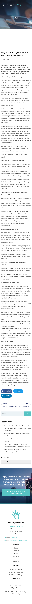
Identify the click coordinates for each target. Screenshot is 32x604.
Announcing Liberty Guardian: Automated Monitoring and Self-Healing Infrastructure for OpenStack (17, 428)
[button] (6, 391)
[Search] (27, 413)
